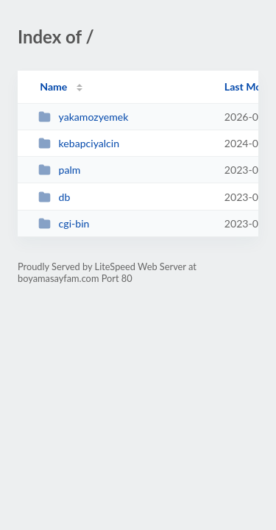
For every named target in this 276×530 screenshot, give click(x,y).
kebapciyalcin (78, 143)
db (54, 197)
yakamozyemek (83, 116)
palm (59, 169)
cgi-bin (63, 223)
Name (53, 86)
